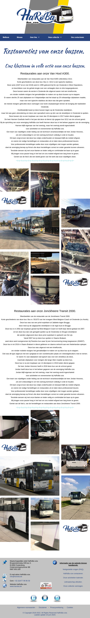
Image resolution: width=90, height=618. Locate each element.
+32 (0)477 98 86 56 (22, 581)
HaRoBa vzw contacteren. (73, 574)
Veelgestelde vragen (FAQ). (73, 569)
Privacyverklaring (56, 607)
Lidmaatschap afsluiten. (73, 582)
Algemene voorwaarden (26, 607)
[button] (2, 229)
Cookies (70, 607)
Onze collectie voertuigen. (73, 586)
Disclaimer (43, 607)
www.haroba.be (16, 586)
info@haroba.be (16, 576)
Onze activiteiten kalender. (73, 578)
